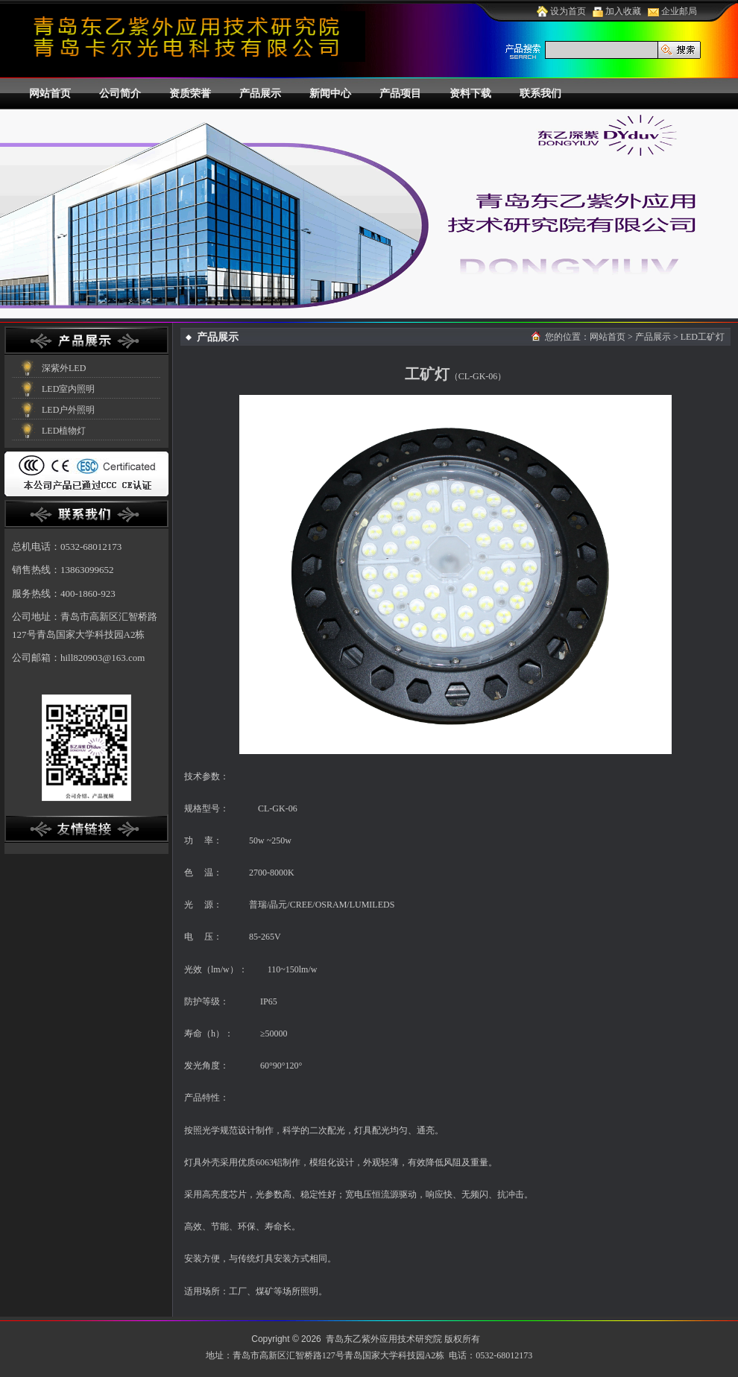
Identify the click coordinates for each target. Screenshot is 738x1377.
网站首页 (50, 93)
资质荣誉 (190, 93)
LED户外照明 (68, 410)
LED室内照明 (68, 389)
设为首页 (561, 11)
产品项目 (400, 93)
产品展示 (260, 93)
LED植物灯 (64, 430)
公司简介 (120, 93)
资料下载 (470, 93)
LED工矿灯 (703, 337)
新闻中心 (330, 93)
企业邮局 (672, 11)
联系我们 (540, 93)
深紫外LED (64, 368)
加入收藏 (617, 11)
